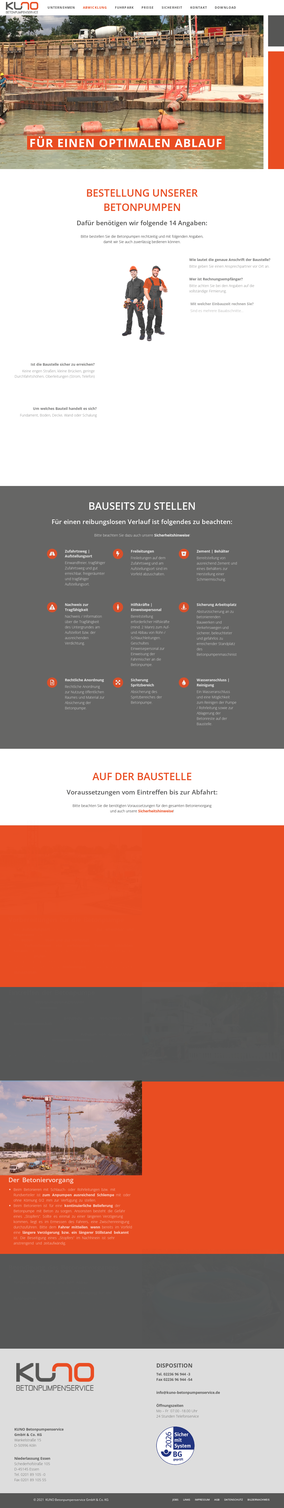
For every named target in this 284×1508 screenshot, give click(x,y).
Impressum (202, 1499)
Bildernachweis (258, 1499)
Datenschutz (233, 1499)
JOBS (175, 1499)
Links (186, 1499)
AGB (217, 1499)
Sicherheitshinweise (171, 535)
